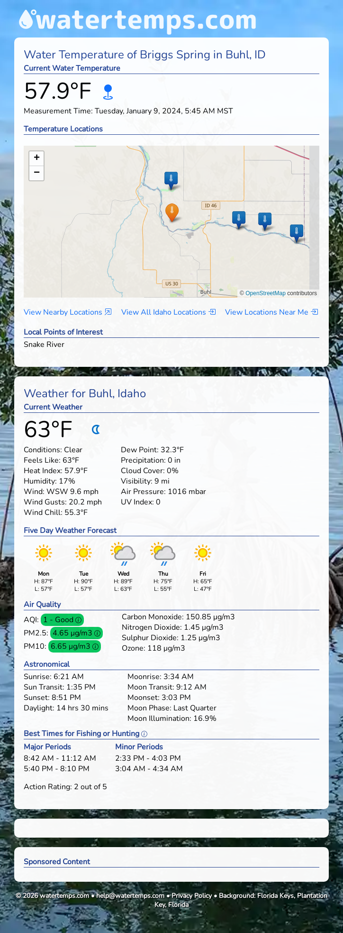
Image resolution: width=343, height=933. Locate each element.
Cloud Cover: (143, 471)
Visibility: (137, 481)
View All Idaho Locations (168, 312)
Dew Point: (140, 450)
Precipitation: (143, 460)
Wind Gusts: (45, 502)
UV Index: (137, 502)
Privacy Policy (192, 895)
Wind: (34, 491)
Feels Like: (42, 460)
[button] (171, 212)
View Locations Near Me (271, 312)
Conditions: (43, 450)
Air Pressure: (143, 491)
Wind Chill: (43, 512)
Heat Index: (43, 471)
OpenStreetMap (265, 293)
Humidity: (40, 481)
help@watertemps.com (130, 895)
